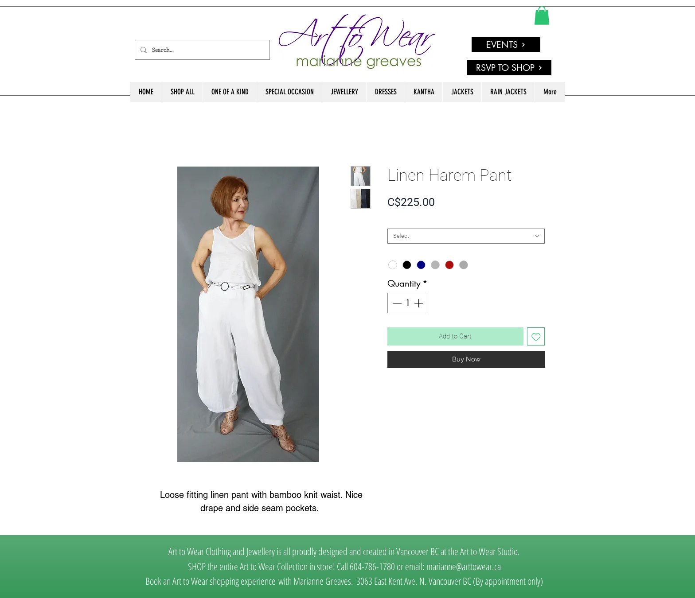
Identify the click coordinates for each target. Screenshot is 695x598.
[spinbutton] (408, 303)
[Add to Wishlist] (536, 336)
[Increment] (419, 303)
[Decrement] (396, 303)
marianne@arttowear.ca (463, 566)
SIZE (395, 221)
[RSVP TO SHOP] (509, 67)
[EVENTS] (506, 44)
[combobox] (466, 236)
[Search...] (201, 49)
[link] (542, 15)
